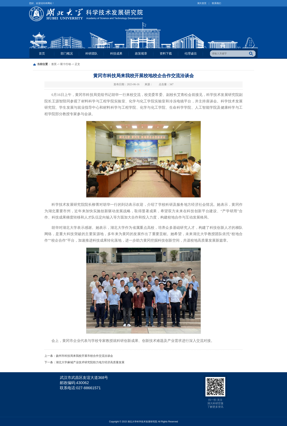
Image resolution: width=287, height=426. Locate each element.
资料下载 (166, 53)
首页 (42, 53)
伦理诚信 (190, 53)
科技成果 (116, 53)
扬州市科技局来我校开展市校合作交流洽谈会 (84, 355)
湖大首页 (201, 3)
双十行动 (65, 64)
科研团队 (91, 53)
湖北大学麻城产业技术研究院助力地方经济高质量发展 (90, 362)
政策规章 (141, 53)
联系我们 (216, 3)
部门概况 (67, 53)
